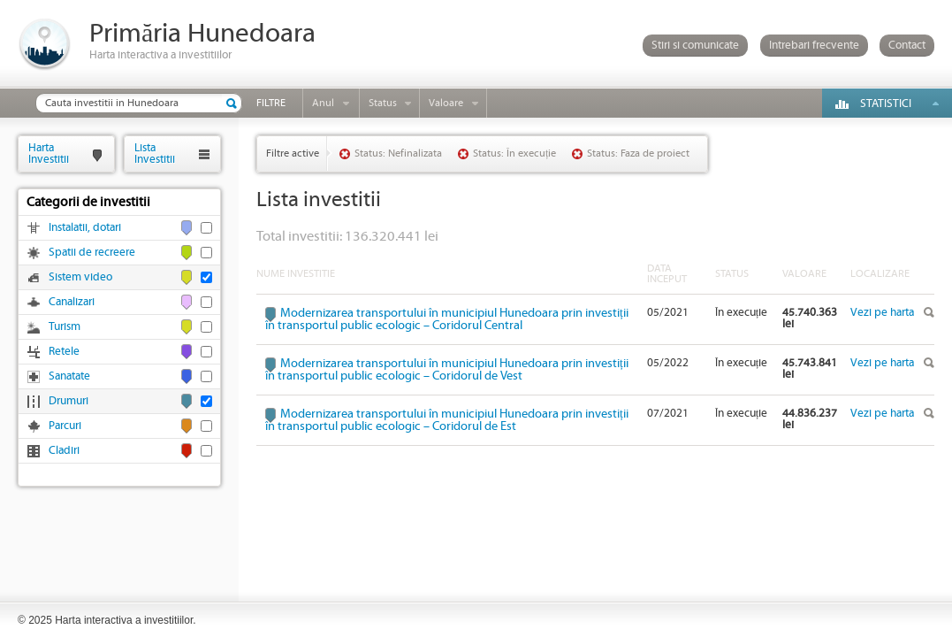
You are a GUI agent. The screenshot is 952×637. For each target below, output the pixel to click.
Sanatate (69, 376)
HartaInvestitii (48, 153)
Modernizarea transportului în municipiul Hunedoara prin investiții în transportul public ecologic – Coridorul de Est (446, 420)
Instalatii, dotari (85, 227)
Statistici (885, 104)
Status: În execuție (514, 153)
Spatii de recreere (92, 252)
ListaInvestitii (154, 153)
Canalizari (72, 302)
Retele (64, 351)
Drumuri (68, 401)
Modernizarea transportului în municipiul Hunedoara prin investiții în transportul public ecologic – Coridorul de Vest (446, 369)
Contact (906, 45)
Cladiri (64, 450)
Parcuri (65, 426)
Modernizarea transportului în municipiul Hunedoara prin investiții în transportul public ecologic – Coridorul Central (446, 319)
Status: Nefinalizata (398, 153)
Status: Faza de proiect (638, 153)
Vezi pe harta (882, 312)
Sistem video (80, 277)
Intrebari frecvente (814, 45)
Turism (64, 327)
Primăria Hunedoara (202, 34)
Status (383, 103)
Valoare (446, 103)
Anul (323, 103)
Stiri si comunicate (695, 45)
